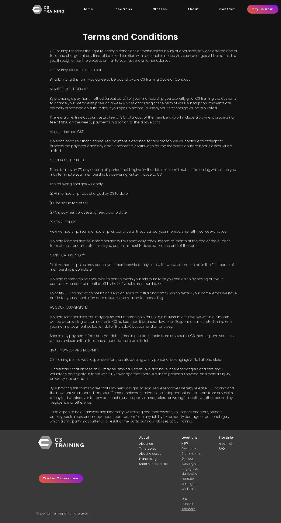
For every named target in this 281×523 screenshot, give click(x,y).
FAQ (222, 448)
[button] (193, 10)
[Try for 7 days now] (61, 478)
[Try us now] (262, 9)
